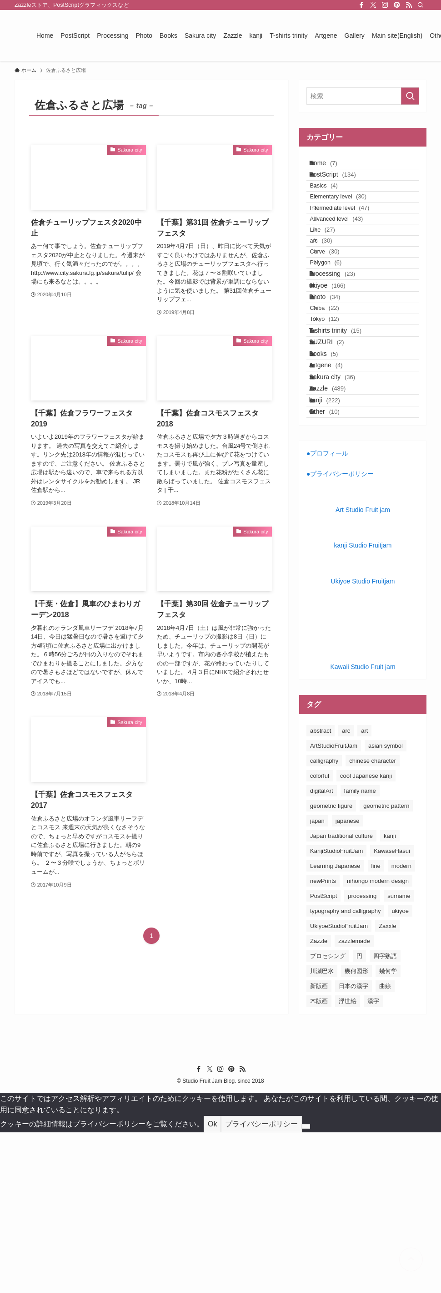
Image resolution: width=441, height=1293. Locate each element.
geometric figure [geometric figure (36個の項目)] (331, 966)
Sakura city (341, 512)
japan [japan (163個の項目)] (317, 981)
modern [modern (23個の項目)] (401, 1026)
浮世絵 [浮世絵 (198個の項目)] (347, 1161)
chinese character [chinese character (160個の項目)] (372, 921)
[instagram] (385, 5)
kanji (333, 549)
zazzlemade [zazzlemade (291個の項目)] (354, 1101)
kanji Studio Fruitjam (363, 706)
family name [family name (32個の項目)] (360, 951)
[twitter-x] (373, 5)
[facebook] (361, 5)
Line (333, 273)
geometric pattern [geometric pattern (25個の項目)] (386, 966)
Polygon (337, 326)
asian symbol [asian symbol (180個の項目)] (385, 906)
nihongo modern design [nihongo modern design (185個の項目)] (378, 1041)
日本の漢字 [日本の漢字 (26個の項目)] (353, 1146)
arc (332, 291)
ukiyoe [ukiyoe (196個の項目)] (400, 1071)
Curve (336, 308)
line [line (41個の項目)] (376, 1026)
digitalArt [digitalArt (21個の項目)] (321, 951)
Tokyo (336, 418)
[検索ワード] (362, 96)
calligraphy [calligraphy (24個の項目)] (324, 921)
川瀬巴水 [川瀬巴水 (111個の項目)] (322, 1131)
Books (332, 474)
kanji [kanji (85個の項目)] (390, 996)
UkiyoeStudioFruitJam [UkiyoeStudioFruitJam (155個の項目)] (339, 1086)
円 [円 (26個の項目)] (359, 1116)
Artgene (334, 493)
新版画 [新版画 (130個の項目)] (319, 1146)
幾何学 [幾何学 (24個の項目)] (388, 1131)
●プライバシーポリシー (340, 635)
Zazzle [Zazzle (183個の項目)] (318, 1101)
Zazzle (336, 531)
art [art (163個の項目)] (364, 891)
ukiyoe (336, 363)
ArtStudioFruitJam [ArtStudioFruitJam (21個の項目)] (333, 906)
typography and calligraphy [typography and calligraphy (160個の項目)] (345, 1071)
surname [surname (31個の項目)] (399, 1056)
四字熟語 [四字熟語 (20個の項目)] (385, 1116)
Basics (335, 203)
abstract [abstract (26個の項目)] (320, 891)
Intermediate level (351, 238)
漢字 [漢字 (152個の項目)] (373, 1161)
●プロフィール (327, 614)
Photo (333, 382)
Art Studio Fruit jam (363, 670)
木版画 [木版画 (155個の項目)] (319, 1161)
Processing (341, 344)
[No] (306, 1287)
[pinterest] (397, 5)
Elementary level (349, 221)
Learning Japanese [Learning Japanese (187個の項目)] (335, 1026)
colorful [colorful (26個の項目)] (319, 936)
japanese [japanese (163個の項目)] (348, 981)
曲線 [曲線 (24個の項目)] (385, 1146)
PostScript (341, 185)
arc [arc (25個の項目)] (346, 891)
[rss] (409, 5)
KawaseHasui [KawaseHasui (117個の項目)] (392, 1011)
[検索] (420, 5)
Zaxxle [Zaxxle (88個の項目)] (387, 1086)
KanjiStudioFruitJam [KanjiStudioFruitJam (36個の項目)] (336, 1011)
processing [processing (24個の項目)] (362, 1056)
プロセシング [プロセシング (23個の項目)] (328, 1116)
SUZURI (335, 455)
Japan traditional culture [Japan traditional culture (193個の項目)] (341, 996)
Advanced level (347, 256)
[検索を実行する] (410, 96)
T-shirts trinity (344, 436)
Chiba (336, 400)
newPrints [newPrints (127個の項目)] (323, 1041)
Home (332, 166)
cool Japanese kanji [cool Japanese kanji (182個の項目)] (366, 936)
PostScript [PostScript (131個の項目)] (323, 1056)
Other (333, 569)
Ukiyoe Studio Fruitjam (363, 741)
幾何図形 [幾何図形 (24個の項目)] (356, 1131)
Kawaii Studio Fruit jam (362, 828)
